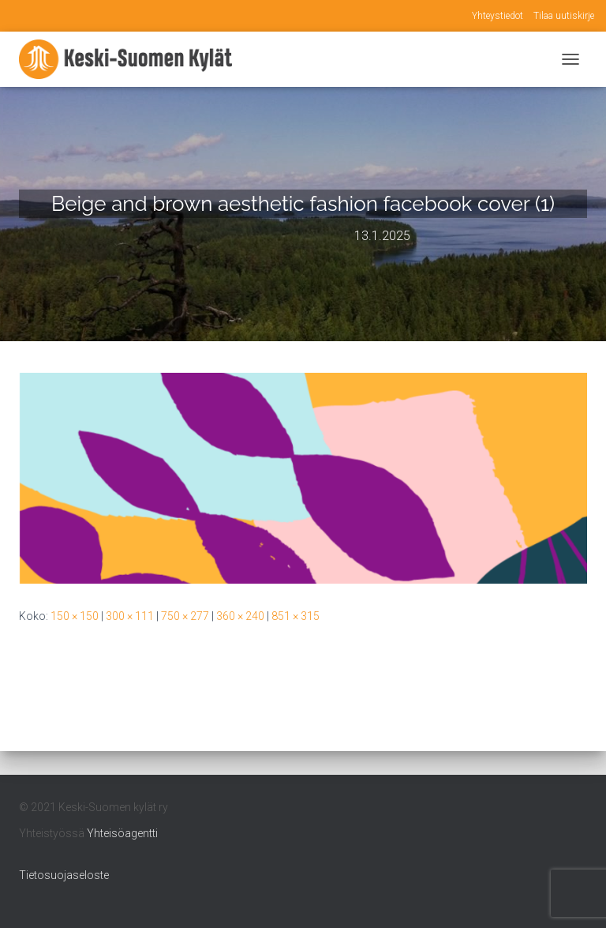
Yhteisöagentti (122, 833)
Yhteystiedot (497, 15)
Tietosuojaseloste (64, 875)
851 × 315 (295, 616)
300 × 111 (130, 616)
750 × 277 (185, 616)
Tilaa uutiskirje (563, 15)
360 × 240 (240, 616)
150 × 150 (74, 616)
